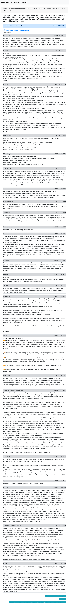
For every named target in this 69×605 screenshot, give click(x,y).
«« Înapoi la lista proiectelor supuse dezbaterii (16, 30)
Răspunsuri (62, 599)
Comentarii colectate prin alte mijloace (55, 595)
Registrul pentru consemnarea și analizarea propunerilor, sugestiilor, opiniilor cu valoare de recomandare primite (37, 602)
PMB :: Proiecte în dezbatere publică (14, 2)
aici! (21, 26)
